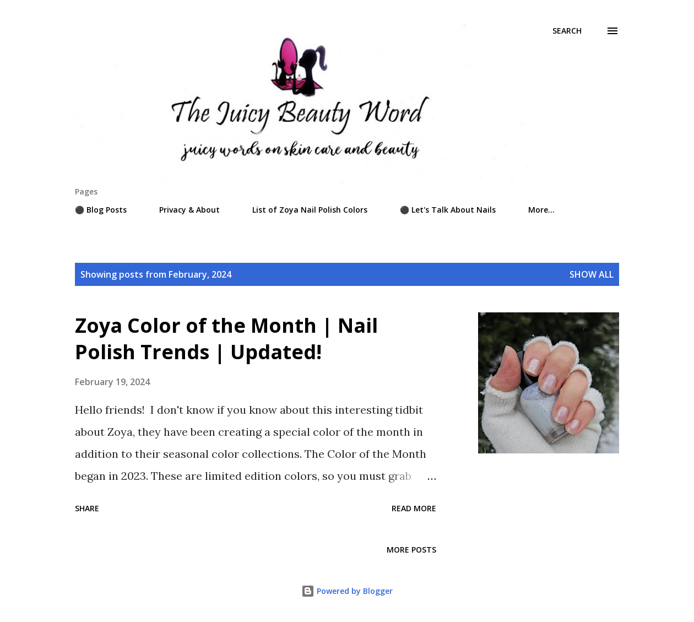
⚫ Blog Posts (101, 209)
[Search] (567, 30)
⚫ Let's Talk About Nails (448, 209)
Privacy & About (189, 209)
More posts (411, 549)
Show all (592, 274)
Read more (414, 508)
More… (541, 209)
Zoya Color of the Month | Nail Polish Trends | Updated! (226, 338)
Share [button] (87, 508)
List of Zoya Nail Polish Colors (309, 209)
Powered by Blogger (347, 591)
